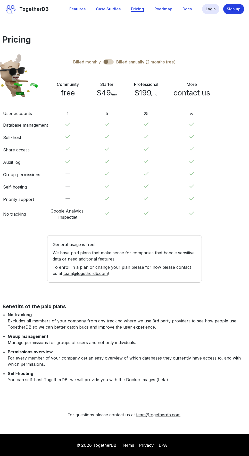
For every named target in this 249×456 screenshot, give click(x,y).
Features (77, 8)
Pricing (137, 8)
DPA (163, 445)
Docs (187, 8)
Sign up (233, 9)
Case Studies (108, 8)
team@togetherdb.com (85, 273)
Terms (128, 445)
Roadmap (163, 8)
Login (211, 9)
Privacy (146, 445)
